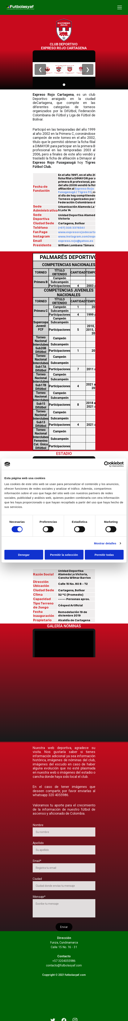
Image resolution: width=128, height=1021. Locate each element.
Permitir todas (104, 554)
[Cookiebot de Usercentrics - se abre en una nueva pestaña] (107, 464)
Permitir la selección (64, 554)
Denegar (23, 554)
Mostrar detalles (105, 543)
